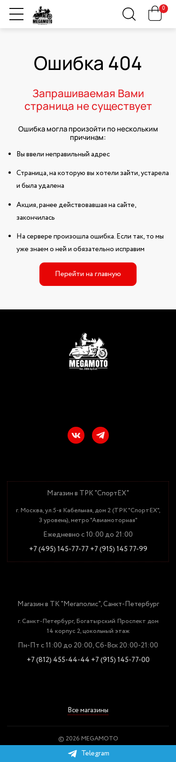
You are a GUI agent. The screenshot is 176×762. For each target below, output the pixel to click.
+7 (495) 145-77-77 (59, 549)
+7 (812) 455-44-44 (58, 660)
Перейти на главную (88, 274)
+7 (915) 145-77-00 (120, 660)
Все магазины (88, 710)
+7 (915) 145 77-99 (118, 549)
